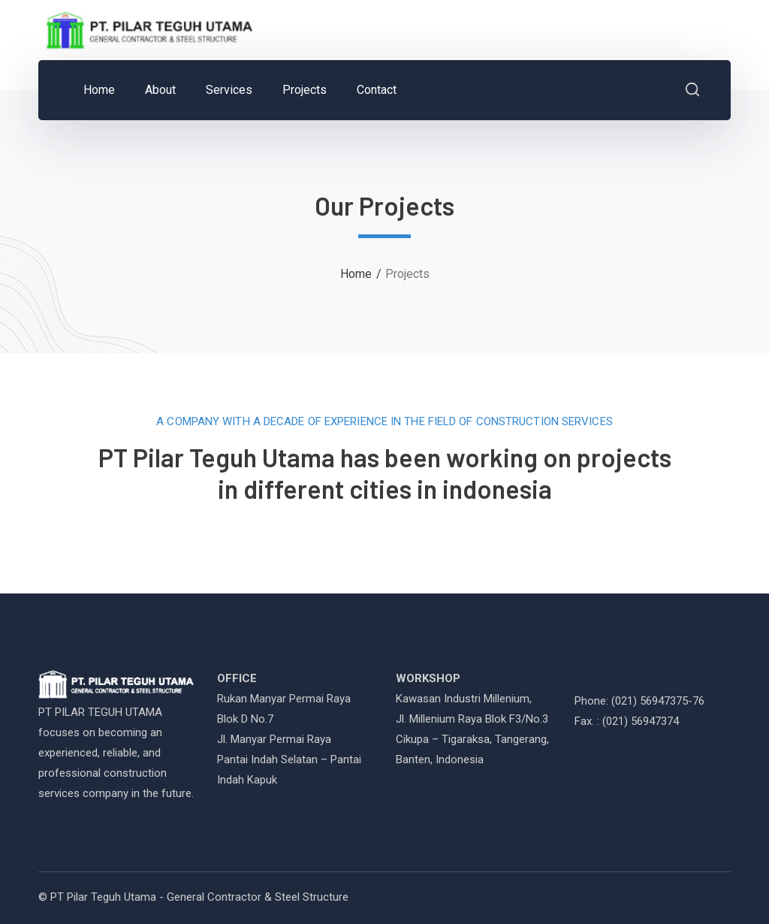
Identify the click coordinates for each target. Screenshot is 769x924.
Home (356, 274)
